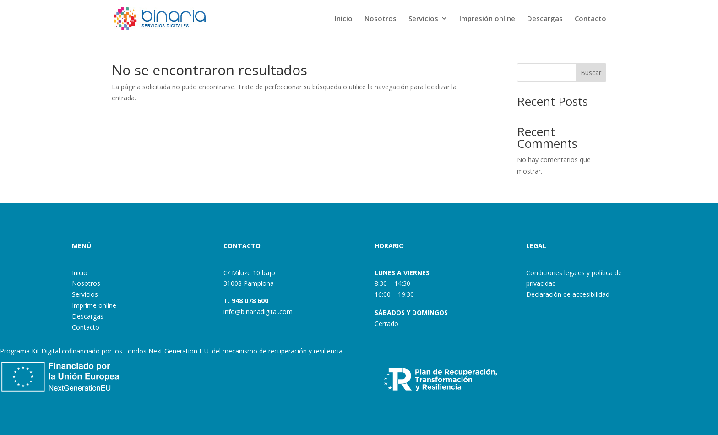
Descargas (545, 19)
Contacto (590, 19)
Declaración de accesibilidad (567, 294)
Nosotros (380, 19)
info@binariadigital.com (258, 311)
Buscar (591, 72)
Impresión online (487, 19)
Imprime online (94, 305)
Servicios (423, 19)
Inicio (344, 19)
